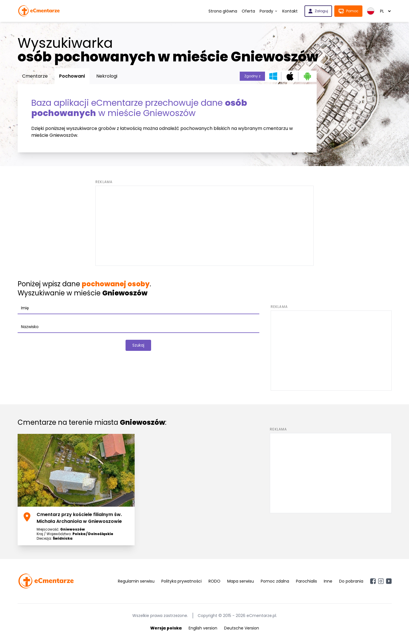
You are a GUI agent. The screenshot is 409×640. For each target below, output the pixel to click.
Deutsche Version (241, 628)
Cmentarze (35, 76)
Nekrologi (106, 76)
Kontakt (290, 11)
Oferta (248, 11)
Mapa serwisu (240, 581)
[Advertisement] (204, 226)
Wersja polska (166, 628)
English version (203, 628)
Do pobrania (351, 581)
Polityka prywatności (181, 581)
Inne (328, 581)
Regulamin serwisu (136, 581)
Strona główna (222, 11)
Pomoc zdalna (275, 581)
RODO (214, 581)
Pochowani (72, 76)
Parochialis (306, 581)
